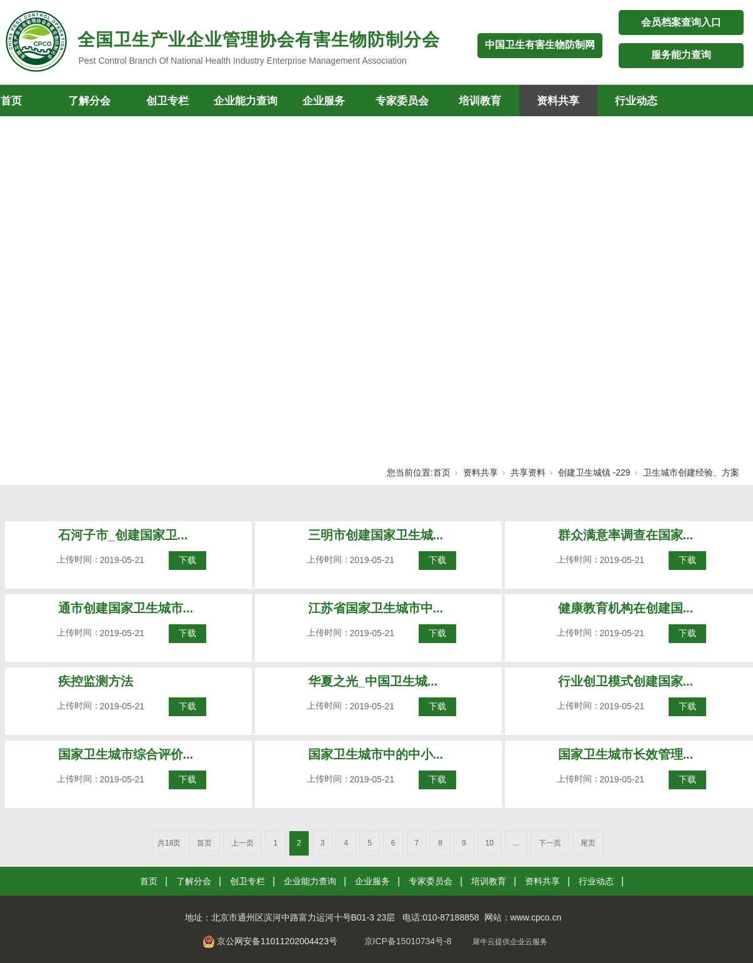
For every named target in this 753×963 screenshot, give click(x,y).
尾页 (588, 843)
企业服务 (323, 101)
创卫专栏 (167, 101)
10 (490, 843)
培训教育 (480, 101)
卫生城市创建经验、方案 (691, 472)
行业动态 (636, 101)
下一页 (550, 843)
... (516, 843)
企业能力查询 (245, 101)
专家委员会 (402, 101)
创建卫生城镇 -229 (594, 472)
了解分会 (89, 101)
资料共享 (558, 101)
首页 (442, 472)
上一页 (242, 843)
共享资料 (528, 472)
